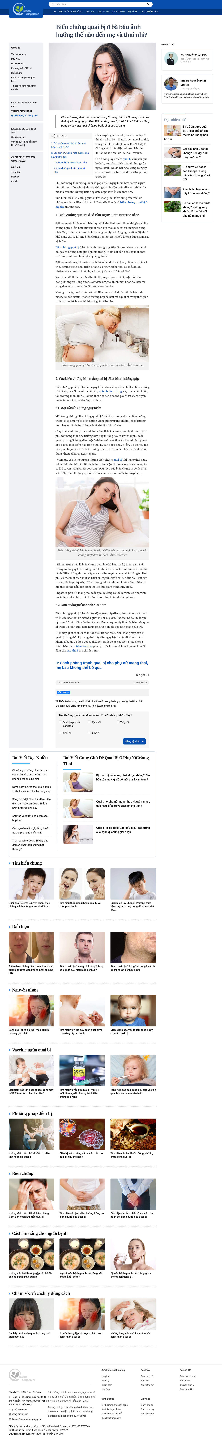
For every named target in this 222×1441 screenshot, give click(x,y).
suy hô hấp (93, 705)
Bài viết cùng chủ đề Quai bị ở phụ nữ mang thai (106, 761)
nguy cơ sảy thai (124, 701)
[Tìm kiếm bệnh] (148, 4)
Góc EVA (90, 11)
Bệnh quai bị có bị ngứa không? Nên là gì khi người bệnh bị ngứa (132, 968)
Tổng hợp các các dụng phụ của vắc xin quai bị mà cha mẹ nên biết (133, 1091)
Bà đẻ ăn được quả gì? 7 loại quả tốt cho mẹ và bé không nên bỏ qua (186, 133)
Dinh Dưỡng (118, 11)
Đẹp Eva (145, 1380)
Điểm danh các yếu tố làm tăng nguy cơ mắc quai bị (131, 1031)
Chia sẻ (63, 692)
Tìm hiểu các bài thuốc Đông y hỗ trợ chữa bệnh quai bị (131, 1155)
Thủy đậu (15, 172)
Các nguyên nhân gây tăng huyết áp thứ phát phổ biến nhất (30, 830)
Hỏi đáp (106, 1389)
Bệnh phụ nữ (147, 1376)
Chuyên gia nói (18, 137)
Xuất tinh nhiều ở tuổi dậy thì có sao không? (196, 191)
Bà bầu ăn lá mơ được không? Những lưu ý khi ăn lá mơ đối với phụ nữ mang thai (196, 209)
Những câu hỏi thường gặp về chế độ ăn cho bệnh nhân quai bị (30, 1275)
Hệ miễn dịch (80, 705)
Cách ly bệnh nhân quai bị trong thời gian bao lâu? (29, 1335)
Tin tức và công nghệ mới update (23, 87)
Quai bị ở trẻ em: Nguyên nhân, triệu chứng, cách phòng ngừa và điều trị (29, 904)
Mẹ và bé (132, 11)
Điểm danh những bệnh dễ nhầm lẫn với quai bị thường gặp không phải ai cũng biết (31, 970)
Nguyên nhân (17, 63)
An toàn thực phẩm (111, 1409)
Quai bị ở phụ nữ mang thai (24, 115)
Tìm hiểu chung (18, 54)
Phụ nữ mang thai (105, 701)
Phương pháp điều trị (21, 68)
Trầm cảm (107, 1385)
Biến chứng (16, 73)
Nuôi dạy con (147, 1413)
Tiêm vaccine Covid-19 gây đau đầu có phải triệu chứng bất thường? (30, 845)
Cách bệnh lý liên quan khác (23, 159)
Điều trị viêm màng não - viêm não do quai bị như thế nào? (81, 1155)
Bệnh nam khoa (187, 1376)
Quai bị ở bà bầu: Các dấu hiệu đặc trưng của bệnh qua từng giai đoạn (123, 830)
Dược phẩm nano (150, 11)
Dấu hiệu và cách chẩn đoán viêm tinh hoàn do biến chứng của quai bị (132, 1215)
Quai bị (15, 48)
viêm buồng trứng (110, 391)
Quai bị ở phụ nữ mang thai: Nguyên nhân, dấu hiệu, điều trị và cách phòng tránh (123, 803)
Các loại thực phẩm (111, 1418)
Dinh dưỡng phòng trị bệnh (115, 1405)
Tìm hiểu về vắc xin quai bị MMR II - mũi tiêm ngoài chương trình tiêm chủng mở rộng (80, 1093)
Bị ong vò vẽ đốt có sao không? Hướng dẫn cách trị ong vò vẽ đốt (196, 173)
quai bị (127, 159)
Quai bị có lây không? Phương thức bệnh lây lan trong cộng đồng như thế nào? (132, 906)
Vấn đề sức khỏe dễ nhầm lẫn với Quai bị (24, 143)
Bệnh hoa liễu (186, 1389)
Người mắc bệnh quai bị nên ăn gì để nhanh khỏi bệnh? (80, 1275)
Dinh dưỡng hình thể (112, 1413)
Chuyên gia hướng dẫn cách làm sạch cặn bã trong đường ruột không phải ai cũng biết (30, 774)
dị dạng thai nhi (108, 705)
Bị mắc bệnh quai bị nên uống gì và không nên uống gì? (130, 1275)
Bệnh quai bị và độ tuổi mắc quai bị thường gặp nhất (29, 1031)
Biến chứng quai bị (67, 247)
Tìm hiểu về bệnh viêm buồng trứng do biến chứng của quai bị (81, 1215)
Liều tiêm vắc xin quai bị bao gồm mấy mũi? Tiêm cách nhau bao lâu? (31, 1091)
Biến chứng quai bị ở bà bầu (80, 701)
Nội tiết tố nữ (147, 1385)
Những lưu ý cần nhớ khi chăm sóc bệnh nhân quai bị (130, 1335)
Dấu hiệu (15, 59)
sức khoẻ (72, 650)
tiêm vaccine (84, 646)
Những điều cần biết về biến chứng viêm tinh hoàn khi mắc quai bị (29, 1215)
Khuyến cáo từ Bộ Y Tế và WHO (23, 131)
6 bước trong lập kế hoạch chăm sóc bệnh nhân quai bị (80, 1335)
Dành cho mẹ (147, 1409)
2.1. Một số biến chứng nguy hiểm (70, 162)
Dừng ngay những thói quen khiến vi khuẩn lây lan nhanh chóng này (31, 789)
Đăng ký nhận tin (134, 741)
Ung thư (106, 1376)
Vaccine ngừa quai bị (21, 111)
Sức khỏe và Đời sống (70, 11)
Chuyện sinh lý (187, 1385)
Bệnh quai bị (66, 705)
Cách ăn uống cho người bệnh (23, 79)
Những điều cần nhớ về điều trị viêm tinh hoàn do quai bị (29, 1155)
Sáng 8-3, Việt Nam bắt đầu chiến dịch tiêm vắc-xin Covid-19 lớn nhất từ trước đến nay (31, 803)
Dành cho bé (147, 1405)
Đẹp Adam (185, 1380)
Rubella (15, 181)
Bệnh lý (105, 1380)
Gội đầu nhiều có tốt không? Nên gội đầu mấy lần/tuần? (195, 153)
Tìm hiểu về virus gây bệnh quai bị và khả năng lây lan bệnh (80, 1031)
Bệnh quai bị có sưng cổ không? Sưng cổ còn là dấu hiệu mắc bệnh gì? (81, 968)
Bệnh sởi (15, 167)
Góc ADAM (103, 11)
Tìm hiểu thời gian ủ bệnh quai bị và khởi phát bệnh (80, 904)
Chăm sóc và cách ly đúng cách (24, 104)
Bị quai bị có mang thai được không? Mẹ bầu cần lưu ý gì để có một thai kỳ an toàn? (123, 777)
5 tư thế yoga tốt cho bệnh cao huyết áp (30, 818)
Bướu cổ (15, 176)
